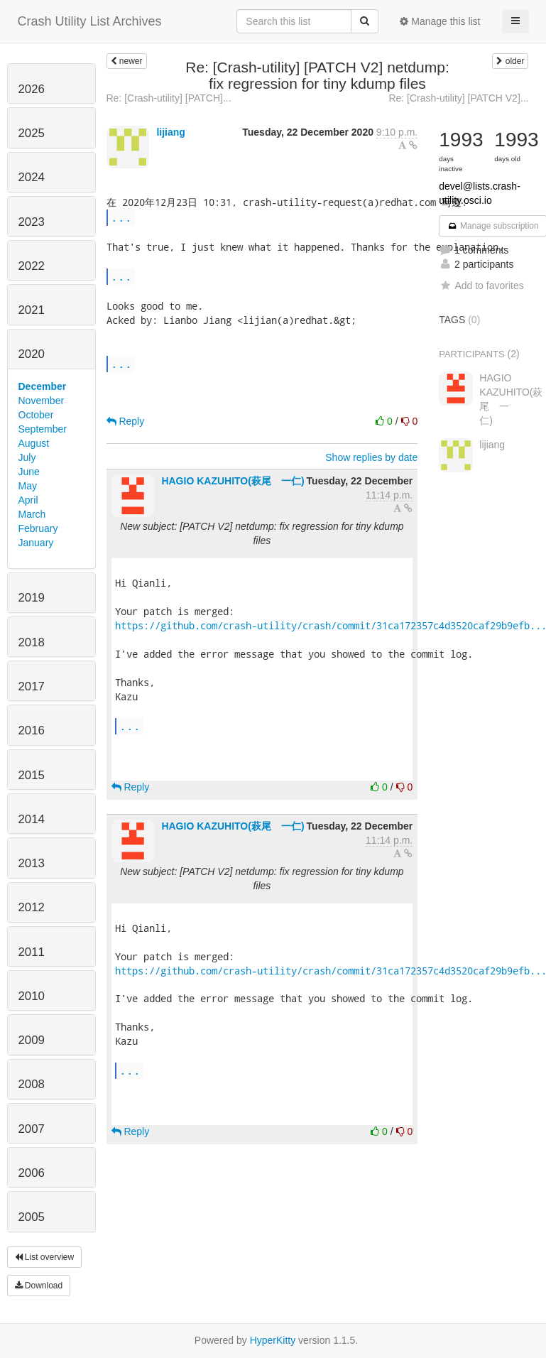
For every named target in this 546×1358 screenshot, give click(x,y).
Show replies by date (371, 457)
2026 (31, 89)
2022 (31, 266)
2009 (31, 1040)
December (42, 386)
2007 (31, 1129)
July (27, 457)
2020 (31, 354)
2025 (31, 133)
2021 (31, 310)
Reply (126, 421)
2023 (31, 222)
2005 (31, 1217)
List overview (45, 1257)
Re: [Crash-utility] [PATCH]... (169, 98)
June (29, 471)
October (36, 414)
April (28, 500)
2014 (31, 819)
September (42, 429)
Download (39, 1286)
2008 (31, 1084)
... (121, 217)
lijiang (170, 132)
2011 (31, 952)
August (34, 443)
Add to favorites (481, 285)
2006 (31, 1173)
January (36, 542)
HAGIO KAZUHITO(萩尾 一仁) (232, 481)
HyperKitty (273, 1340)
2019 (31, 597)
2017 (31, 686)
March (32, 514)
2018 (31, 642)
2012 (31, 907)
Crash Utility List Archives (90, 21)
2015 (31, 775)
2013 (31, 863)
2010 (31, 996)
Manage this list (440, 21)
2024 (31, 177)
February (38, 528)
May (27, 485)
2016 (31, 730)
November (41, 400)
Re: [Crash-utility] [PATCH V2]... (458, 98)
